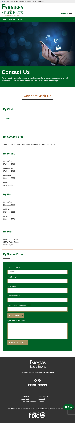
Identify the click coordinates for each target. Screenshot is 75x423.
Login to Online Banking (12, 19)
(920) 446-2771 (9, 219)
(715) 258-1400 (9, 164)
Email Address (12, 296)
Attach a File (14, 315)
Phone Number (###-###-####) (19, 305)
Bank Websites (43, 409)
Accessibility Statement (29, 401)
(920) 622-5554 (9, 178)
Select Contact (13, 267)
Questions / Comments (16, 320)
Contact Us (42, 399)
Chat (7, 119)
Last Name (11, 286)
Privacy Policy (26, 399)
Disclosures (25, 396)
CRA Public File (43, 396)
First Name (11, 277)
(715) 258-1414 (9, 205)
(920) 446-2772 (9, 185)
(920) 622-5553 (9, 212)
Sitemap (41, 401)
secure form (46, 144)
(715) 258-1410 (9, 171)
